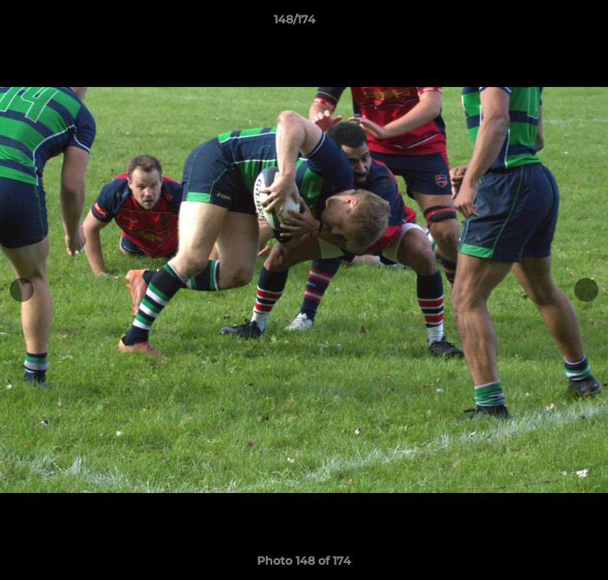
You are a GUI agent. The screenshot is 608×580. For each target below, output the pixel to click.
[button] (550, 23)
